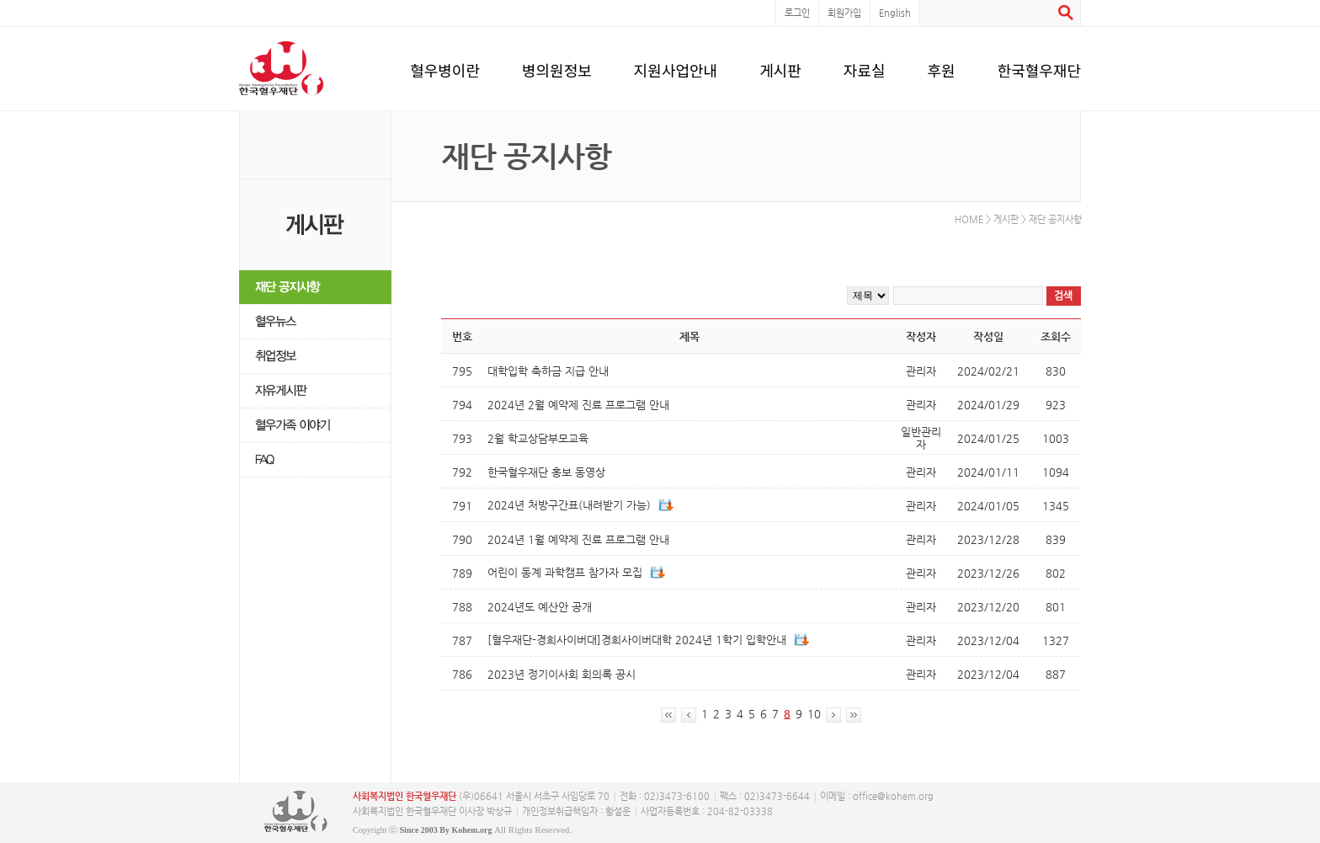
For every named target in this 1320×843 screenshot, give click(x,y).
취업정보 (315, 356)
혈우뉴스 (315, 322)
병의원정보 (557, 67)
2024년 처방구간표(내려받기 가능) (569, 505)
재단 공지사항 (315, 287)
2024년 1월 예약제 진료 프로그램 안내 (578, 539)
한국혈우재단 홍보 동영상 (546, 472)
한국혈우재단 (1039, 67)
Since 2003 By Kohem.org (446, 830)
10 (814, 713)
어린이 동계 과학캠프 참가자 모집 (564, 572)
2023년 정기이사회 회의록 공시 (561, 674)
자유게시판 (315, 391)
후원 (941, 67)
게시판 (780, 67)
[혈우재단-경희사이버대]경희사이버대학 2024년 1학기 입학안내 (636, 639)
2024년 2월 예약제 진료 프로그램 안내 (578, 404)
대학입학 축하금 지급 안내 (548, 371)
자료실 (865, 67)
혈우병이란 (445, 67)
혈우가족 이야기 (315, 425)
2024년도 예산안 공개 (539, 606)
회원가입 (844, 13)
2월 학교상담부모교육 (537, 438)
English (895, 13)
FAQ (315, 460)
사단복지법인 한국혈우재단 (295, 812)
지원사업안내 (675, 67)
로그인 (797, 13)
